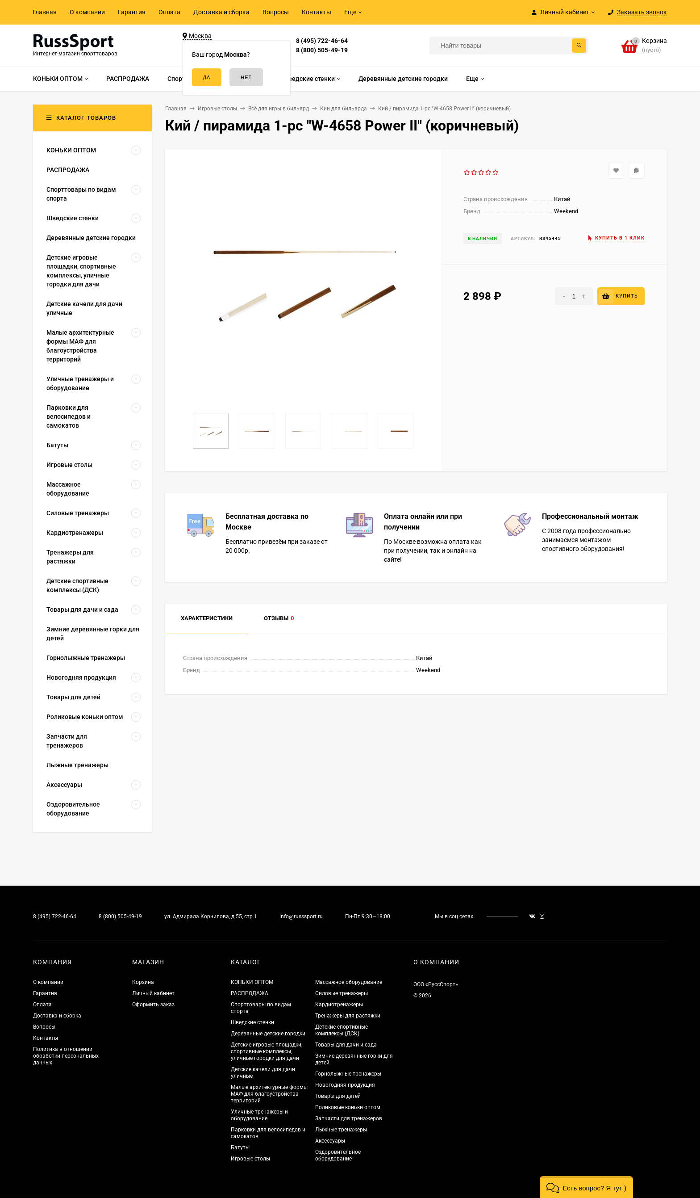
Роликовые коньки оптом (347, 1107)
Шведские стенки (252, 1022)
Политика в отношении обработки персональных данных (66, 1056)
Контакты (316, 12)
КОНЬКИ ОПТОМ (252, 982)
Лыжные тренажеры (341, 1130)
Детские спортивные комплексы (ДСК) (341, 1030)
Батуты (240, 1147)
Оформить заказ (153, 1004)
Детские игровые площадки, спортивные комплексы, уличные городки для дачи (266, 1051)
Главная (45, 12)
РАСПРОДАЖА (249, 993)
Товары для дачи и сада (346, 1045)
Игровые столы (250, 1159)
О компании (87, 12)
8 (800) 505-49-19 (322, 50)
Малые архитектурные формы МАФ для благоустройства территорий (269, 1094)
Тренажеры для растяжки (347, 1016)
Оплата (169, 12)
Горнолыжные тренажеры (348, 1074)
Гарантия (132, 12)
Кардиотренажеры (339, 1004)
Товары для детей (338, 1096)
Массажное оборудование (348, 982)
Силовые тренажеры (341, 993)
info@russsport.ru (301, 916)
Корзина (143, 982)
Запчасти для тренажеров (348, 1118)
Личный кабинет (153, 993)
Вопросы (275, 12)
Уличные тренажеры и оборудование (259, 1115)
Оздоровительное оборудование (338, 1155)
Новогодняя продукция (345, 1085)
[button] (586, 1187)
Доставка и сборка (221, 12)
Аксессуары (330, 1141)
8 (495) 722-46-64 (322, 40)
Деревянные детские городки (268, 1033)
